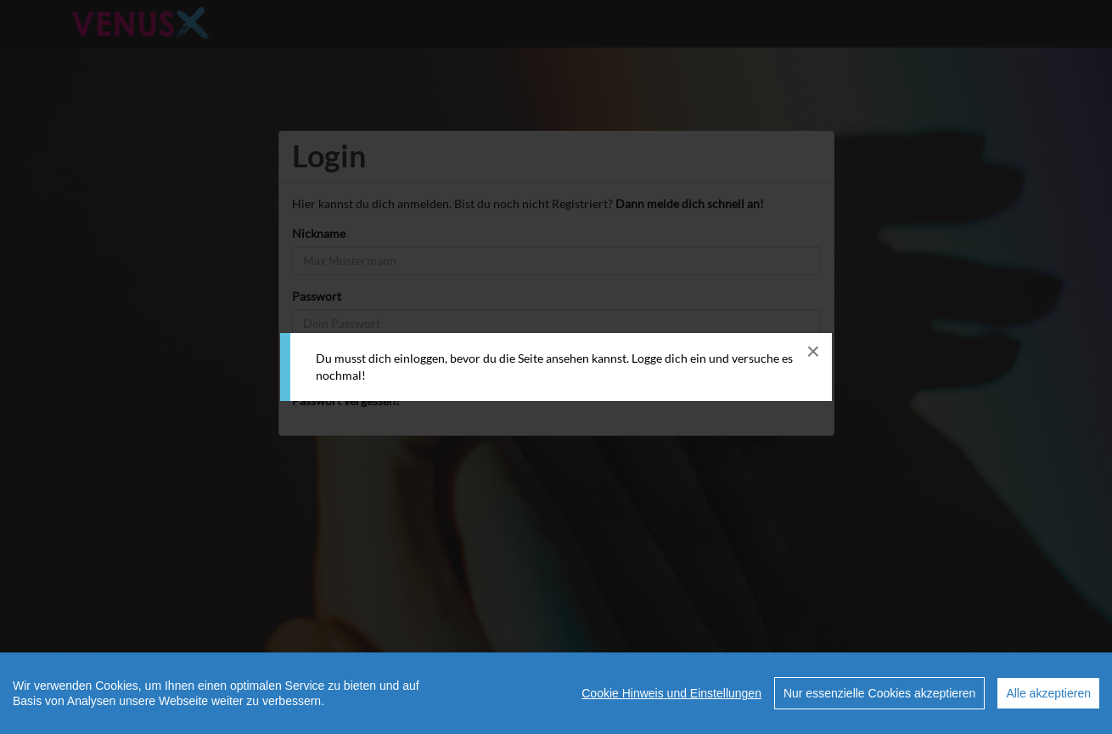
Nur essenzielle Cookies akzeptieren (879, 693)
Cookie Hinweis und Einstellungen (671, 693)
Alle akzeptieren (1048, 693)
